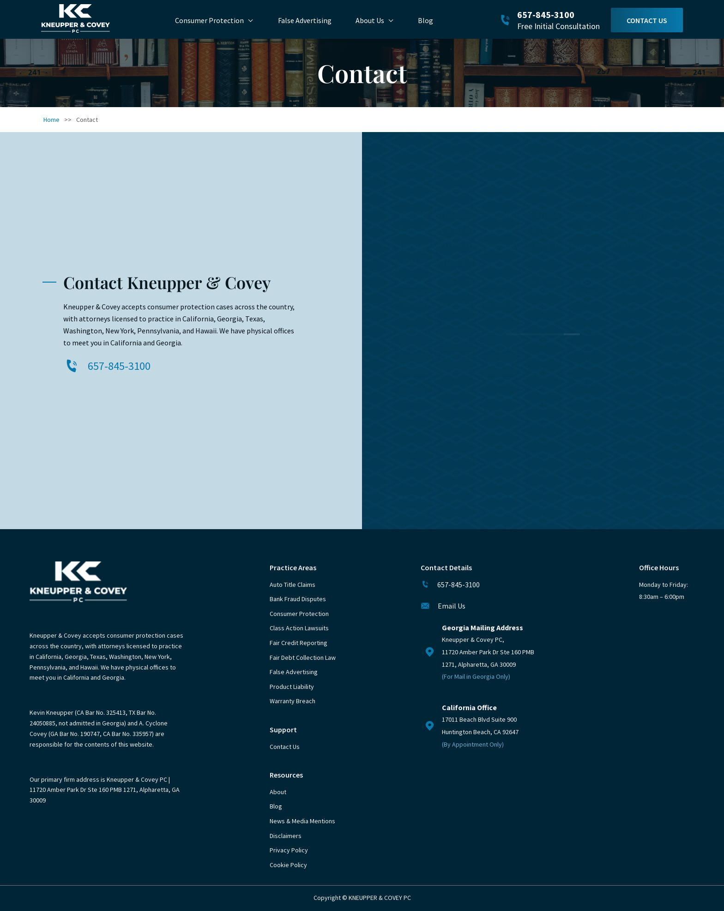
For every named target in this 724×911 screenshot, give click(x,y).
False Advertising (305, 20)
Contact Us (647, 20)
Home (51, 119)
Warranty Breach (292, 701)
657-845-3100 (545, 14)
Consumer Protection (209, 20)
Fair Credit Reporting (298, 643)
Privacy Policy (289, 850)
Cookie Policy (288, 865)
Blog (425, 20)
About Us (370, 20)
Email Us (451, 605)
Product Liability (292, 686)
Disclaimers (286, 836)
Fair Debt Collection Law (303, 657)
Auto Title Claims (292, 584)
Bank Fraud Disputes (298, 599)
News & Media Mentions (302, 821)
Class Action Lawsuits (299, 628)
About (278, 792)
